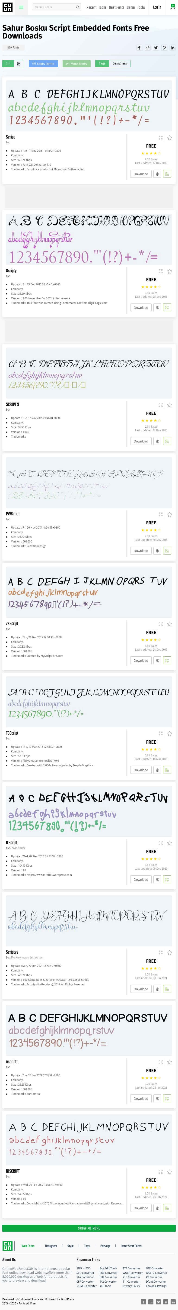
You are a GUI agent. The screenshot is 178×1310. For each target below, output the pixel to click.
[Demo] (160, 138)
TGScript (12, 733)
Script (10, 137)
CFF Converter (85, 1281)
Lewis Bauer (17, 848)
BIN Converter (108, 1277)
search (77, 7)
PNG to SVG (83, 1268)
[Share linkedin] (173, 48)
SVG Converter (85, 1273)
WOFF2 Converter (156, 1273)
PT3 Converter (131, 1277)
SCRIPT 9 (12, 404)
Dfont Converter (156, 1281)
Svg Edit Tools (108, 1268)
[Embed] (157, 174)
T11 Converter (131, 1281)
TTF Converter (131, 1268)
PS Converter (154, 1277)
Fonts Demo (45, 64)
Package (105, 1246)
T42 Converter (108, 1281)
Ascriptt (12, 1061)
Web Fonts (28, 1246)
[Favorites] (168, 138)
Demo (131, 7)
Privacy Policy (131, 1286)
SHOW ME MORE (89, 1229)
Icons (103, 7)
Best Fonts (116, 7)
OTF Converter (155, 1268)
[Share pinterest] (164, 48)
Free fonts (8, 7)
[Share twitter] (156, 48)
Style (70, 1246)
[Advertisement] (89, 196)
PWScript (13, 514)
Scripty (11, 270)
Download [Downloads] (141, 174)
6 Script (11, 842)
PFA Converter (85, 1277)
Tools (141, 7)
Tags (102, 63)
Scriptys (12, 952)
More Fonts (79, 64)
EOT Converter (108, 1273)
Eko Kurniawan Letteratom (26, 957)
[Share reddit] (148, 48)
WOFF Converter (133, 1273)
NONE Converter (86, 1286)
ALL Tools (105, 1286)
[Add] (167, 174)
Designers (119, 63)
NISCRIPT (13, 1171)
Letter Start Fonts (131, 1246)
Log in (157, 7)
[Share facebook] (139, 48)
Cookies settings (156, 1286)
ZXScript (12, 623)
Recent (91, 7)
